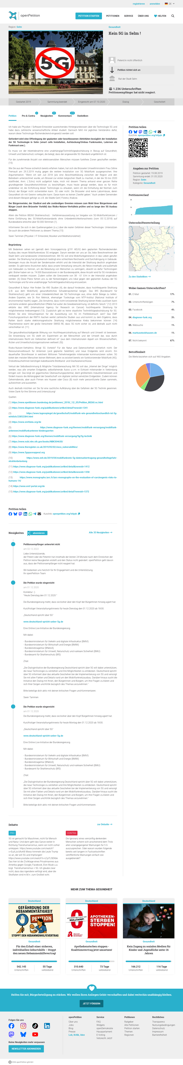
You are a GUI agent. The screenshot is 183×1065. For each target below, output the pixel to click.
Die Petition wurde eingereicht (38, 582)
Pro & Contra (28, 114)
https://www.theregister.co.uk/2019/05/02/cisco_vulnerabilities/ (45, 447)
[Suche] (173, 16)
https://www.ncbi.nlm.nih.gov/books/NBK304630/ (37, 441)
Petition (12, 115)
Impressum (158, 1031)
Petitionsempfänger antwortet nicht (41, 544)
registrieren (139, 3)
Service (128, 16)
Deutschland (34, 901)
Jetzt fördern (91, 1003)
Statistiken (82, 115)
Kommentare (65, 114)
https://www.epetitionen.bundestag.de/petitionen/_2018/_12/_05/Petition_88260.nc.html (57, 402)
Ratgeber (128, 1021)
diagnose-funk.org (142, 317)
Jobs (71, 1025)
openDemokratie (105, 1028)
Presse (72, 1031)
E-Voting (101, 1035)
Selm (19, 27)
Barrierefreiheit (159, 1035)
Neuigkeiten (46, 114)
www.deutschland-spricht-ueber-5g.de (43, 621)
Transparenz (158, 1021)
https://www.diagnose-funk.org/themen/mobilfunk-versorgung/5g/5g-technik (52, 436)
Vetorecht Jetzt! (104, 1038)
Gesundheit (114, 27)
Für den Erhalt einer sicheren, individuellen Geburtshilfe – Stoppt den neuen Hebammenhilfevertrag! (34, 950)
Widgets (101, 1025)
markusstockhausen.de (145, 332)
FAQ (99, 1021)
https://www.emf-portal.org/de (29, 486)
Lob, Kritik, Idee (77, 1035)
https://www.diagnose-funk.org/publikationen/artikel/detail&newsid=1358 (51, 472)
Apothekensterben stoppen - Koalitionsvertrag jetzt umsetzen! (91, 948)
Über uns (73, 1021)
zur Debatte (103, 824)
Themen (128, 1031)
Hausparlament (104, 1031)
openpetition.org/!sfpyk (66, 513)
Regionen (129, 1035)
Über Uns (143, 16)
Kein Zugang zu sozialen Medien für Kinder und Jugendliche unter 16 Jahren (149, 950)
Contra (71, 833)
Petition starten (88, 16)
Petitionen (113, 16)
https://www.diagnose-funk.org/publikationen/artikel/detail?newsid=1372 (51, 491)
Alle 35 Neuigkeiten (99, 532)
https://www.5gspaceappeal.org (28, 452)
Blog (71, 1028)
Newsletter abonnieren (26, 1048)
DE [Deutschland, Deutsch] (168, 3)
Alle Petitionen (131, 1025)
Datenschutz (158, 1028)
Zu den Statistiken (138, 276)
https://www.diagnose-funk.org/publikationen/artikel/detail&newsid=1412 (51, 466)
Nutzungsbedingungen (163, 1025)
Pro (12, 833)
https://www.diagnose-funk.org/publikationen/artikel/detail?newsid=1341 (50, 408)
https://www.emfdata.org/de (26, 422)
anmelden (155, 3)
